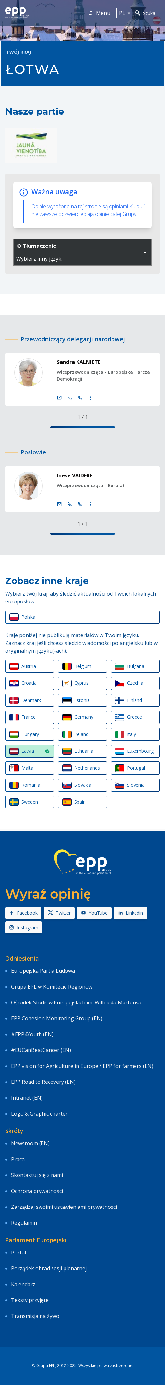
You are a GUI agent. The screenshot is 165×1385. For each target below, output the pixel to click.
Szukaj (146, 13)
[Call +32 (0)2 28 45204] (69, 397)
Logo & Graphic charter (39, 1113)
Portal (18, 1252)
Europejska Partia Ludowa (43, 970)
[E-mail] (59, 397)
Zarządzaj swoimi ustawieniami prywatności (64, 1206)
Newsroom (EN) (30, 1143)
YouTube (94, 913)
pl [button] (126, 13)
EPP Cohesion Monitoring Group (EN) (56, 1018)
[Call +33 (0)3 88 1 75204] (80, 397)
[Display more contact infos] (90, 397)
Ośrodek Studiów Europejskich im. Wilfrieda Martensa (76, 1002)
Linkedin (130, 913)
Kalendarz (23, 1284)
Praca (18, 1159)
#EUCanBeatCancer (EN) (41, 1050)
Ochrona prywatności (37, 1191)
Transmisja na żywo (35, 1316)
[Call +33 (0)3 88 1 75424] (80, 504)
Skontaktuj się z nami (37, 1175)
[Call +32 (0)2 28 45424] (69, 504)
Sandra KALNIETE (78, 362)
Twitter (59, 913)
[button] (145, 252)
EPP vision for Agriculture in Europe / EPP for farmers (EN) (82, 1066)
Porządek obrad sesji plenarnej (49, 1268)
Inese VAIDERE (74, 475)
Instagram (23, 927)
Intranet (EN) (27, 1097)
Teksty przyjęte (30, 1300)
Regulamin (24, 1222)
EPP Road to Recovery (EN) (43, 1081)
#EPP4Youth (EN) (32, 1034)
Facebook (23, 913)
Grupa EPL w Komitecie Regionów (51, 986)
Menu (99, 13)
